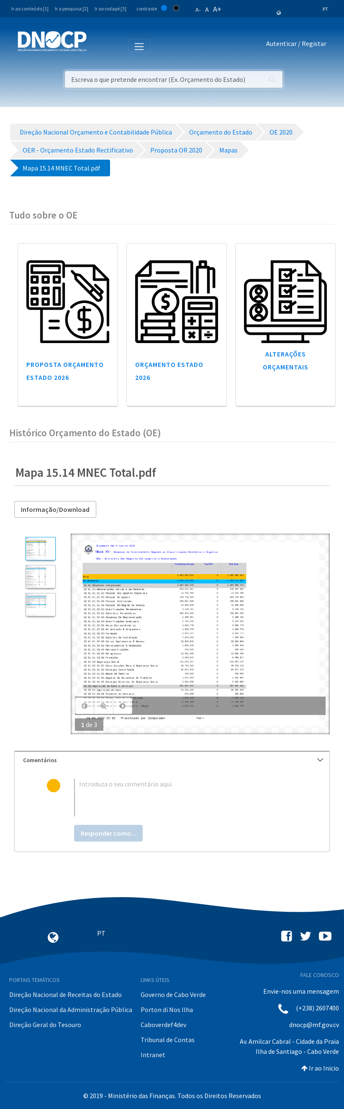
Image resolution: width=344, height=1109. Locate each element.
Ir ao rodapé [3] (110, 8)
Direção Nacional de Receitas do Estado (65, 994)
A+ (217, 9)
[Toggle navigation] (98, 45)
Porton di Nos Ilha (167, 1009)
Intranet (153, 1054)
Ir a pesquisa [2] (71, 8)
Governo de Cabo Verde (173, 994)
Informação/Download (55, 509)
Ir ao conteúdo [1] (30, 8)
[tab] (172, 760)
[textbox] (186, 797)
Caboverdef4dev (163, 1024)
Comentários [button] (173, 760)
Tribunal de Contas (168, 1039)
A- (198, 9)
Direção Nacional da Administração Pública (70, 1009)
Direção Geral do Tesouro (45, 1024)
